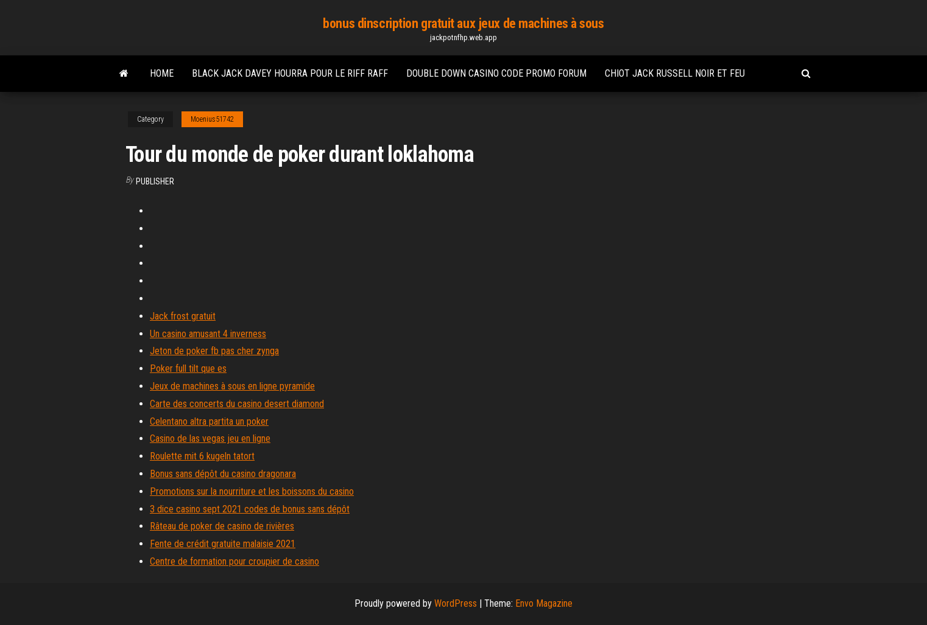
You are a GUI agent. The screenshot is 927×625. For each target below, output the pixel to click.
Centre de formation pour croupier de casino (234, 561)
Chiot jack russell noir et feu (675, 73)
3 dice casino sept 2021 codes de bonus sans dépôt (250, 509)
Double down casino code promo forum (496, 73)
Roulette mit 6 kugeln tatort (202, 456)
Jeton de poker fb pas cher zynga (214, 351)
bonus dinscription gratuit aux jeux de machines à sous (463, 23)
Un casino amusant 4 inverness (208, 334)
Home (162, 73)
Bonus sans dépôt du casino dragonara (223, 474)
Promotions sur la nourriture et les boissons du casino (252, 491)
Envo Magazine (544, 603)
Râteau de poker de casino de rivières (222, 526)
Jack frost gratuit (183, 316)
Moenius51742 (212, 119)
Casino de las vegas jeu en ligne (210, 438)
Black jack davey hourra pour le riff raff (290, 73)
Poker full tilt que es (188, 368)
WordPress (455, 603)
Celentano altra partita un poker (209, 421)
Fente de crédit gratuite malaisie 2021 (222, 544)
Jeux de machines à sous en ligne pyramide (232, 386)
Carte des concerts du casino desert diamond (237, 404)
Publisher (155, 181)
